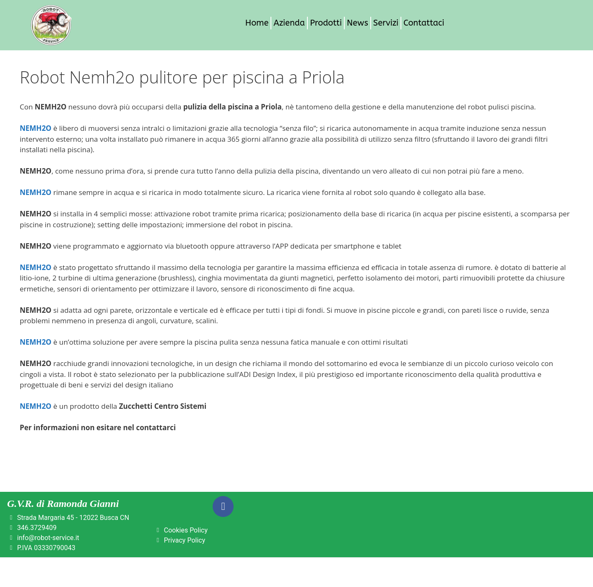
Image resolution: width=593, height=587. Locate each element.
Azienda (289, 23)
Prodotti (326, 23)
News (357, 23)
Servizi (385, 23)
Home (256, 23)
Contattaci (423, 23)
